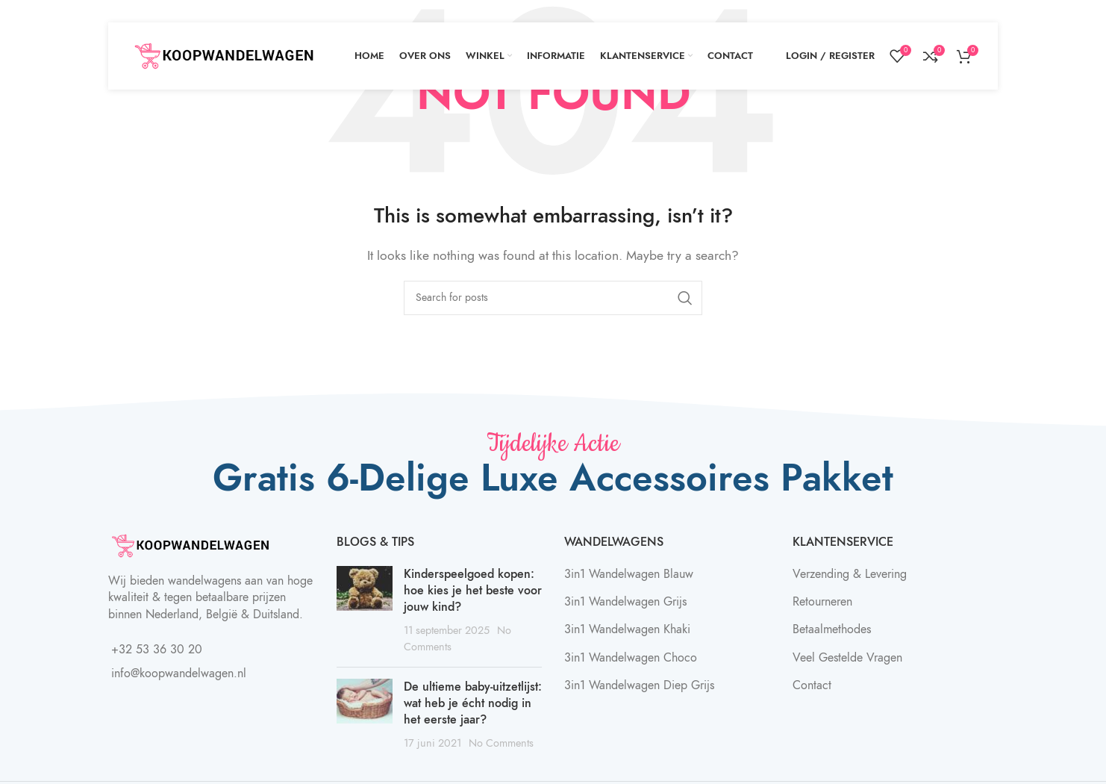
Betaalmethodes (832, 629)
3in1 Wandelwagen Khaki (627, 629)
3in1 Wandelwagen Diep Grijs (639, 685)
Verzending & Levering (850, 574)
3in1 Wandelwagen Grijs (625, 602)
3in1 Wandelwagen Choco (630, 658)
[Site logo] (224, 55)
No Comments (501, 742)
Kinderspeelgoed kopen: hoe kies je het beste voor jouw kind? (473, 591)
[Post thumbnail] (365, 611)
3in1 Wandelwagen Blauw (628, 574)
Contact (812, 685)
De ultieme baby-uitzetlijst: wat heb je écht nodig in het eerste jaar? (473, 704)
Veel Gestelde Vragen (847, 658)
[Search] (553, 298)
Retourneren (822, 602)
